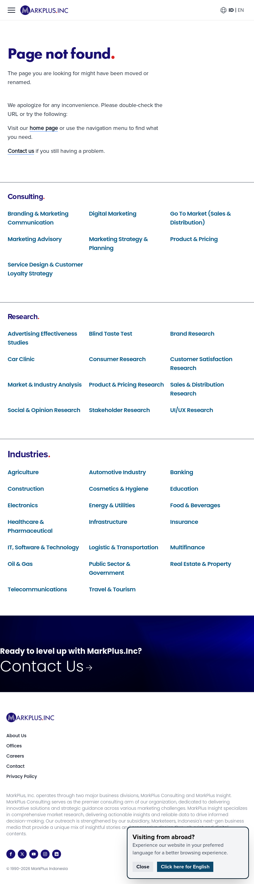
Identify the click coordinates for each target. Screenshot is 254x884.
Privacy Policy (21, 776)
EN (241, 10)
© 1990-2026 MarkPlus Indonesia (37, 868)
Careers (15, 756)
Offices (14, 746)
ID (231, 10)
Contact (15, 766)
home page (44, 128)
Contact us (21, 151)
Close (142, 866)
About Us (16, 735)
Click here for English (185, 866)
